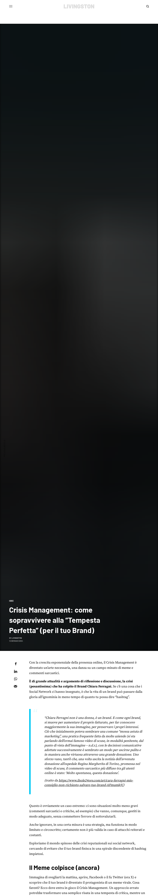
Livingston (17, 638)
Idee (11, 601)
